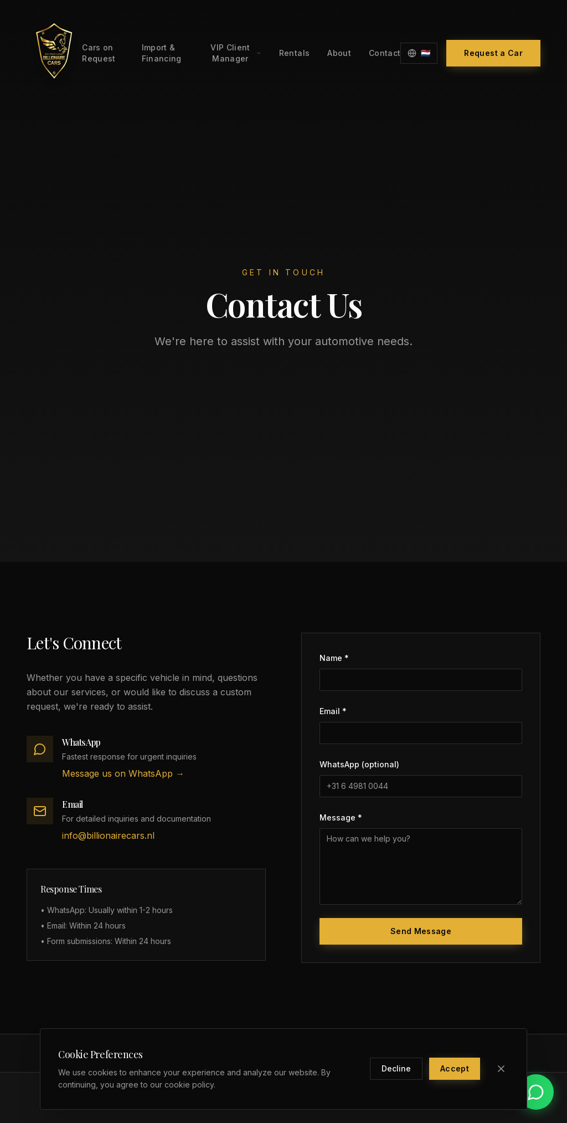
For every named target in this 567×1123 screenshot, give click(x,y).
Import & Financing (162, 53)
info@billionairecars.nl (108, 835)
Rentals (294, 53)
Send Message (420, 931)
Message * (340, 817)
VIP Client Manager (235, 53)
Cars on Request (98, 53)
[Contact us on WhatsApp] (536, 1092)
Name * (334, 658)
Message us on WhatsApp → (123, 773)
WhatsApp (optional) (359, 764)
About (339, 53)
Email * (333, 711)
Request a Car (493, 53)
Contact (384, 53)
